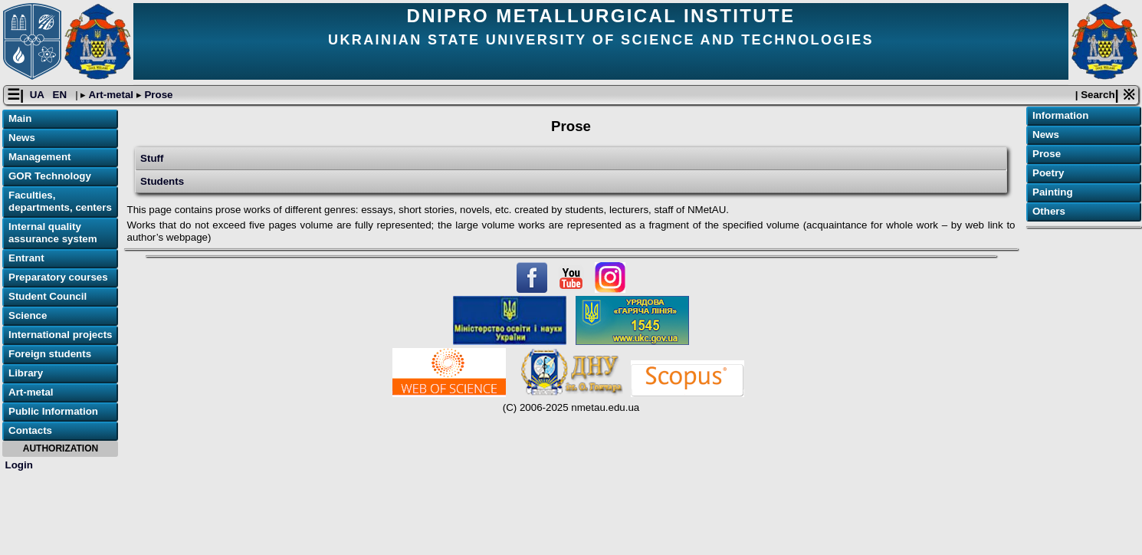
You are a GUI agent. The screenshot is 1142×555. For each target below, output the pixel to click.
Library (25, 373)
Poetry (1048, 173)
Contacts (30, 430)
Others (1048, 211)
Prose (157, 94)
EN (61, 94)
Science (27, 315)
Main (19, 118)
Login (19, 465)
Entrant (26, 258)
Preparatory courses (58, 277)
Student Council (47, 296)
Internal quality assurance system (52, 233)
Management (39, 157)
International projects (60, 334)
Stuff (151, 158)
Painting (1052, 192)
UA (38, 94)
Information (1060, 115)
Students (162, 181)
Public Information (53, 411)
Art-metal (111, 94)
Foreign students (49, 354)
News (21, 137)
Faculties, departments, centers (60, 201)
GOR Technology (49, 176)
